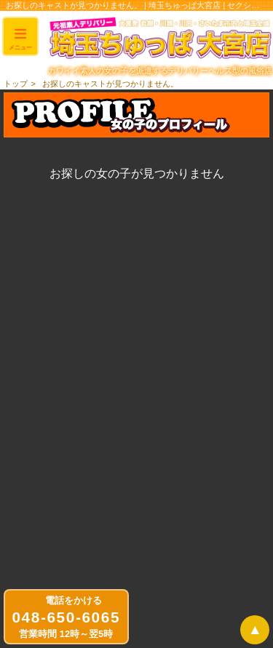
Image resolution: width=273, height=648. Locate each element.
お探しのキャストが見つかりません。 (110, 83)
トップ (16, 83)
